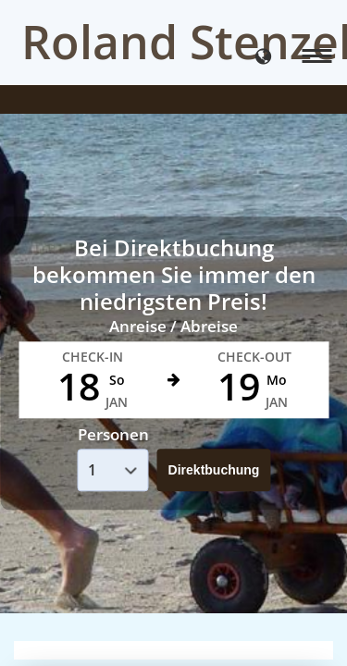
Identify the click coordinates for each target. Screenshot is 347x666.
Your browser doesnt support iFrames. (173, 333)
